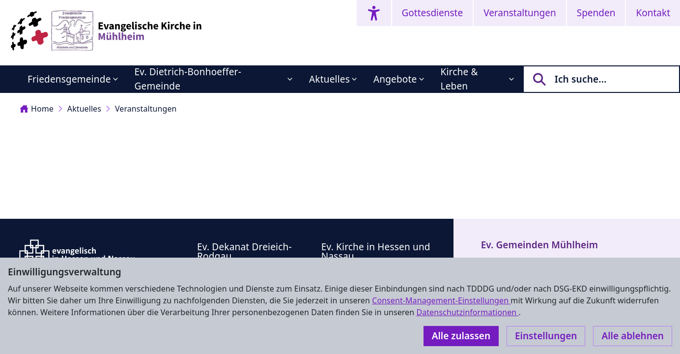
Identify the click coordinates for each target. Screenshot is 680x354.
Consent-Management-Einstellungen (441, 300)
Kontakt (653, 12)
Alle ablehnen (632, 335)
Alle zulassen (461, 335)
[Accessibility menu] (374, 13)
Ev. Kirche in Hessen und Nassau (375, 251)
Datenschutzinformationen (467, 312)
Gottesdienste (432, 12)
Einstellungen (546, 335)
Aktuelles (329, 79)
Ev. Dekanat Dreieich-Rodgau (244, 251)
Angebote (395, 79)
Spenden (596, 12)
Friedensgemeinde (69, 79)
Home (37, 108)
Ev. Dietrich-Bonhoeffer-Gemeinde (188, 78)
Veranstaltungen (519, 12)
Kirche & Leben (459, 78)
